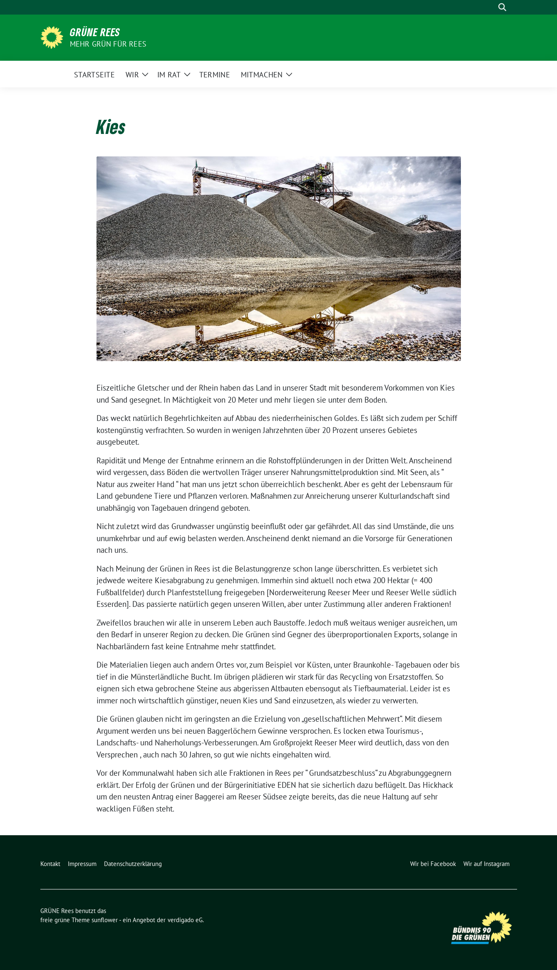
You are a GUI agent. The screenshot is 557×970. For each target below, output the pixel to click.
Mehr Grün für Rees (108, 44)
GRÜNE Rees (95, 32)
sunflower (105, 920)
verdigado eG (185, 920)
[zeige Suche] (502, 7)
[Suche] (490, 7)
